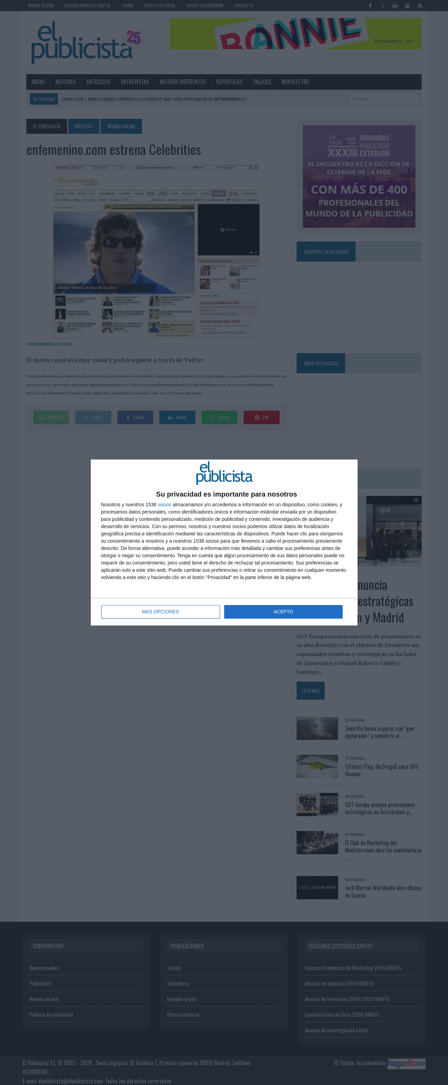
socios (165, 504)
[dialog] (224, 542)
